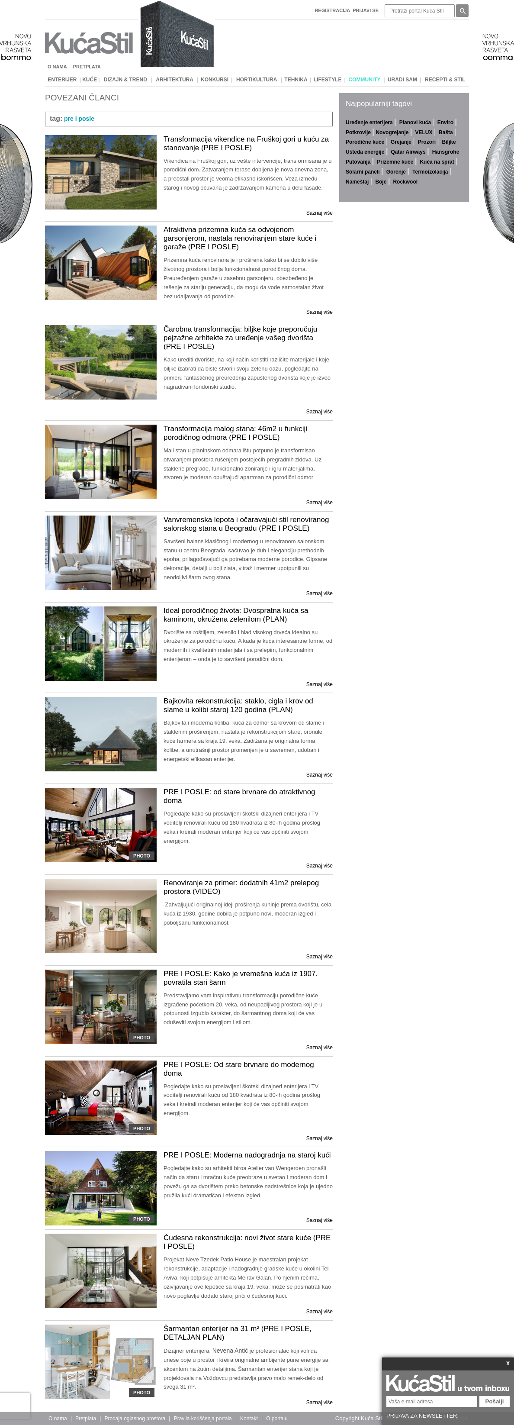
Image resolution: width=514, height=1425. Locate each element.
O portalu (276, 1418)
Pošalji (494, 1401)
